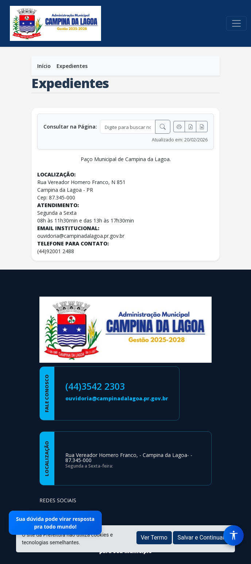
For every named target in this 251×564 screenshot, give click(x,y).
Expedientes (72, 65)
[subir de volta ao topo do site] (238, 553)
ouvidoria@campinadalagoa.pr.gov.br (116, 398)
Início (44, 65)
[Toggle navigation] (236, 23)
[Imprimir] (179, 126)
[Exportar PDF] (190, 126)
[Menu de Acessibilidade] (233, 535)
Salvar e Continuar (201, 537)
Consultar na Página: (70, 126)
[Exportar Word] (202, 126)
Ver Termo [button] (154, 537)
